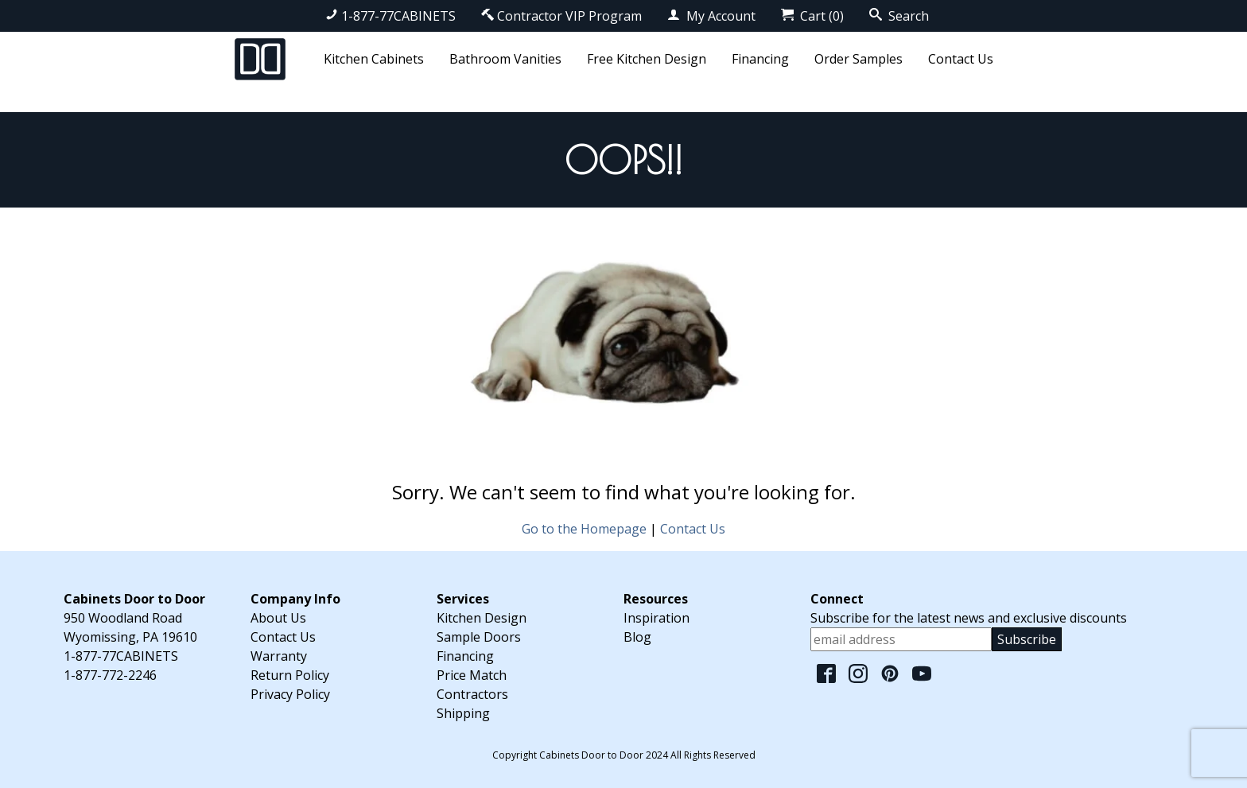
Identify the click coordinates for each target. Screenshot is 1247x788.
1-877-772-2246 (110, 675)
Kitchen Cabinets (374, 59)
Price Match (472, 675)
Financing (760, 59)
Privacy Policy (290, 694)
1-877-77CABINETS (390, 16)
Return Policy (290, 675)
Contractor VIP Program (561, 16)
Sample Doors (479, 637)
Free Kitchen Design (646, 59)
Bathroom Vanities (505, 59)
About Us (278, 618)
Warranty (279, 656)
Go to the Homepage (584, 529)
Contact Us (960, 59)
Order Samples (858, 59)
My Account (711, 16)
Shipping (463, 713)
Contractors (472, 694)
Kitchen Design (481, 618)
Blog (637, 637)
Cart (812, 16)
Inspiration (657, 618)
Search (899, 16)
